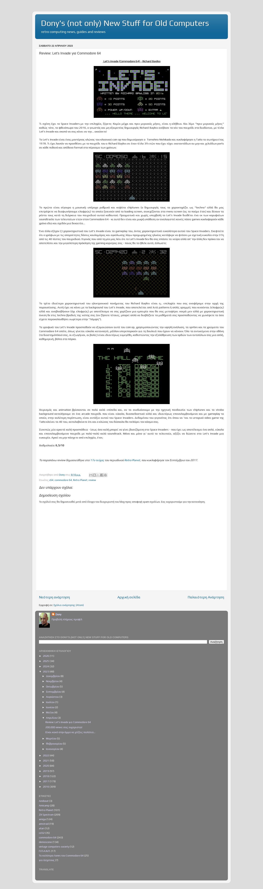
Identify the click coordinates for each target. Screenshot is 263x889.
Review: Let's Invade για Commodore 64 (68, 722)
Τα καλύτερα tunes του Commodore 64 (61, 855)
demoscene (45, 842)
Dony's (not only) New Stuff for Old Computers (125, 23)
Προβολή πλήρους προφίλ (67, 619)
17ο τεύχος (97, 460)
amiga (42, 819)
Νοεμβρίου (52, 681)
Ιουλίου (50, 702)
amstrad (44, 823)
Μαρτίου (51, 738)
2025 (46, 661)
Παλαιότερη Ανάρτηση (206, 597)
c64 (51, 480)
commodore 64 (63, 480)
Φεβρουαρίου (54, 743)
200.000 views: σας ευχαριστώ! (63, 727)
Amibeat (44, 800)
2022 (46, 755)
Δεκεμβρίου (53, 676)
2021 (46, 760)
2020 (46, 765)
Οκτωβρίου (53, 686)
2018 (46, 776)
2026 (46, 655)
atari (41, 828)
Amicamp (44, 805)
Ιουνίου (50, 707)
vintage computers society (54, 846)
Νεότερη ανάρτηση (54, 597)
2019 (46, 771)
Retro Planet (132, 460)
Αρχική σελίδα (128, 597)
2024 (46, 666)
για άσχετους (47, 860)
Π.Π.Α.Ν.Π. (44, 850)
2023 (46, 671)
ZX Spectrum (46, 814)
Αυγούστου (52, 696)
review (92, 480)
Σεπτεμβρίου (54, 691)
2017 (46, 781)
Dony (58, 614)
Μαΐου (50, 712)
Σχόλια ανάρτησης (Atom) (68, 605)
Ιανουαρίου (53, 748)
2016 (46, 786)
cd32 (42, 832)
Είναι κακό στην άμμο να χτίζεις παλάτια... (70, 732)
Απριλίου (52, 717)
